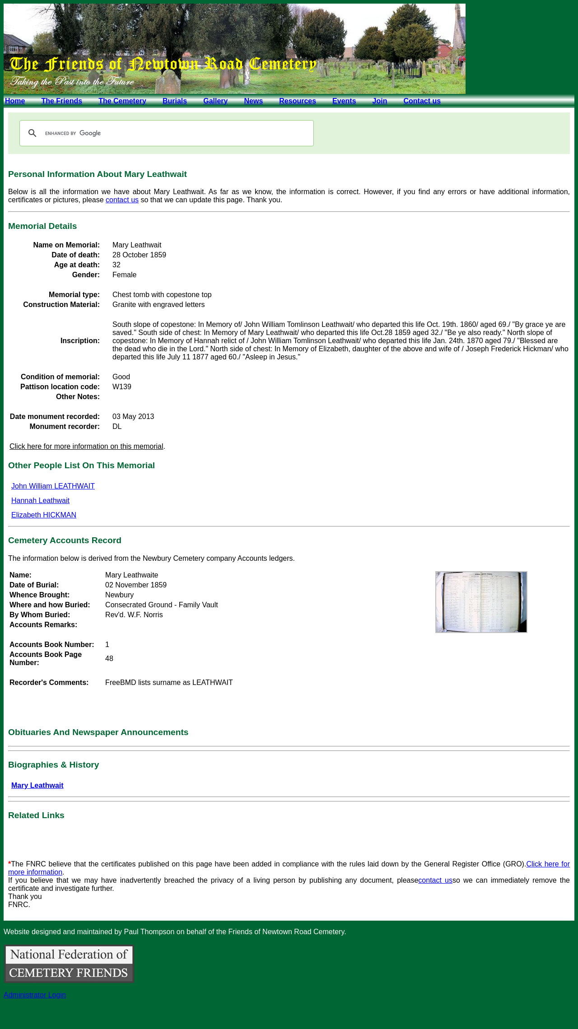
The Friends (61, 101)
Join (380, 101)
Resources (297, 101)
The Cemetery (122, 101)
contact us (122, 200)
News (253, 101)
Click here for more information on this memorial (86, 446)
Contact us (422, 101)
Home (15, 101)
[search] (165, 133)
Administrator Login (35, 995)
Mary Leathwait (37, 785)
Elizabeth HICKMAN (43, 515)
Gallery (215, 101)
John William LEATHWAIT (53, 486)
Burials (175, 101)
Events (344, 101)
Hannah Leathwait (40, 500)
